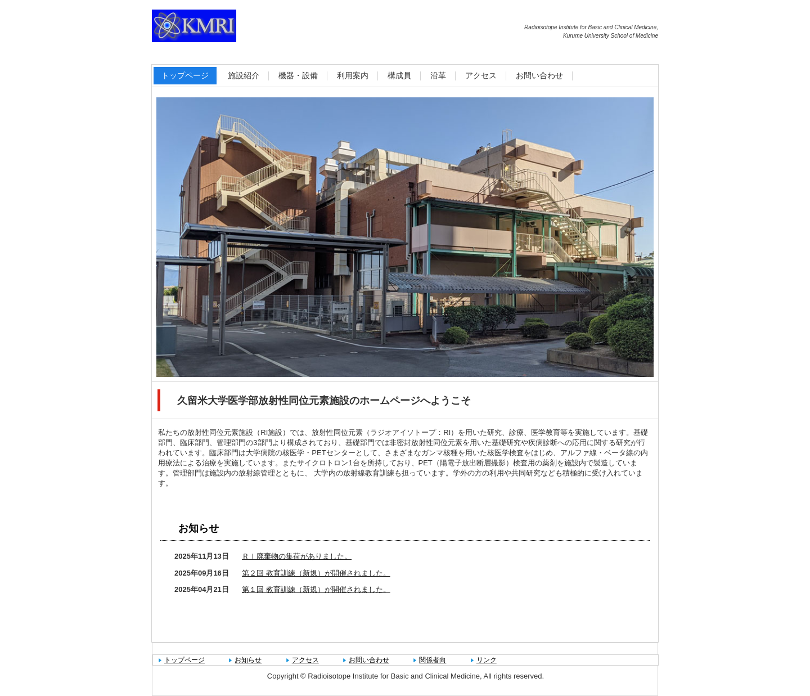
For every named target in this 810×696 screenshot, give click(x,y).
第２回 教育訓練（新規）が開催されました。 (316, 573)
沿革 (438, 75)
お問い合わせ (539, 75)
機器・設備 (298, 75)
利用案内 (352, 75)
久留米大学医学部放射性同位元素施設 (273, 28)
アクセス (481, 75)
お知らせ (198, 528)
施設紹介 (243, 75)
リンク (486, 660)
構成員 (399, 75)
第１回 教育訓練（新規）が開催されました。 (316, 589)
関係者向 (432, 660)
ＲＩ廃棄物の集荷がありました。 (297, 556)
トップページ (185, 75)
